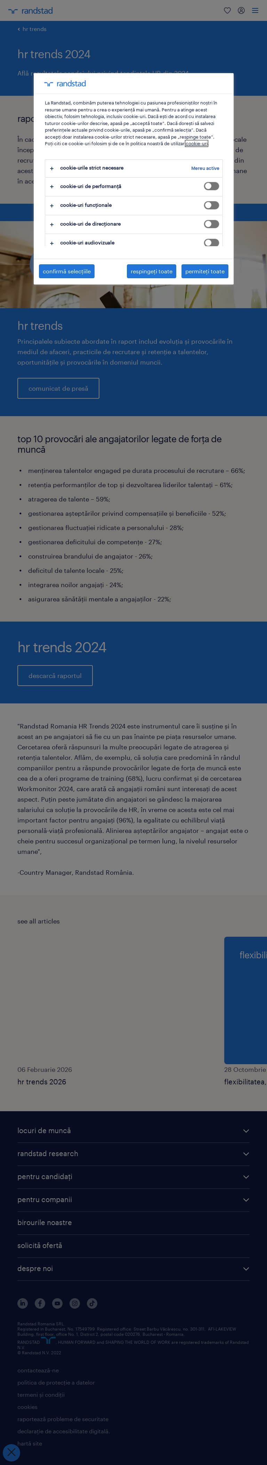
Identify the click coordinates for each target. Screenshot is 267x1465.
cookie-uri (197, 143)
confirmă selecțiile (67, 271)
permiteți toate (205, 271)
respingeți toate (151, 271)
